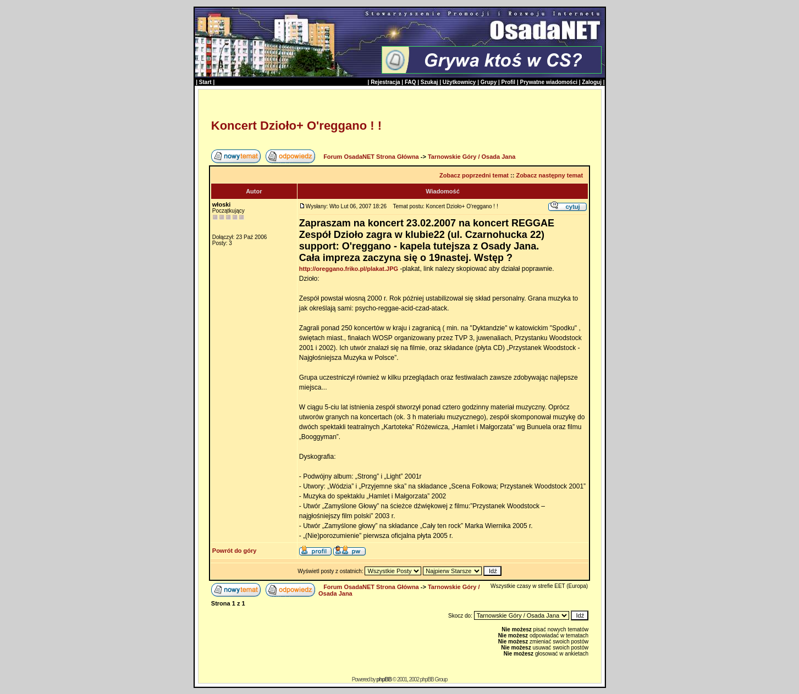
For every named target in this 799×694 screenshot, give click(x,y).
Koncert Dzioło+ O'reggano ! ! (296, 125)
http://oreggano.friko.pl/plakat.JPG (348, 268)
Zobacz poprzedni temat (474, 175)
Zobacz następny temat (549, 175)
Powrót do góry (234, 550)
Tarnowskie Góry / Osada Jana (471, 156)
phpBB (384, 679)
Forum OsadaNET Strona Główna (371, 156)
